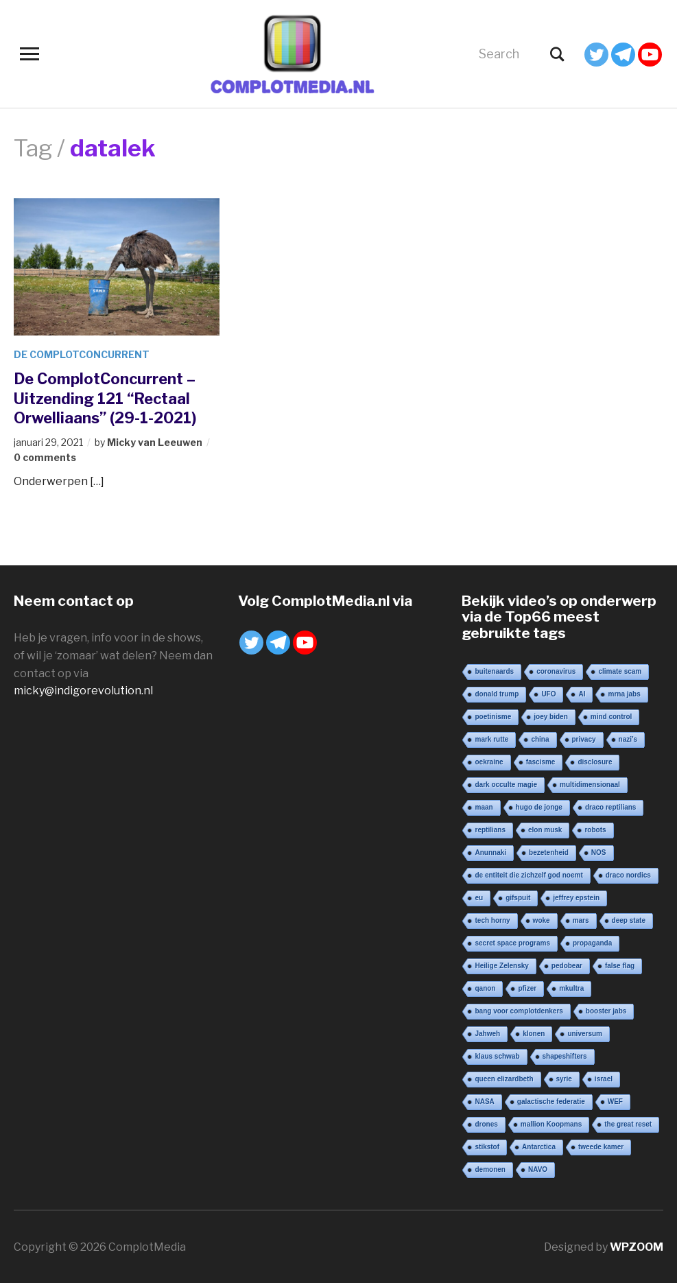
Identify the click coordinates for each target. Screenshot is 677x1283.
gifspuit (518, 898)
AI (581, 694)
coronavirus (555, 671)
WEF (615, 1101)
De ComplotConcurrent (82, 354)
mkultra (571, 988)
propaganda (592, 943)
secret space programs (512, 943)
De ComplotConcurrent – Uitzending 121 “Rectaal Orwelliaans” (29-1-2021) (105, 398)
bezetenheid (549, 852)
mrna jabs (624, 694)
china (540, 739)
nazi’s (628, 739)
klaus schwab (497, 1056)
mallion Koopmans (551, 1124)
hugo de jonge (539, 807)
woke (541, 920)
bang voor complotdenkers (518, 1011)
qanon (485, 988)
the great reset (628, 1124)
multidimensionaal (590, 784)
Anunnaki (490, 852)
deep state (628, 920)
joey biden (550, 716)
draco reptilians (610, 807)
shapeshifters (565, 1056)
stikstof (487, 1147)
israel (604, 1079)
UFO (548, 694)
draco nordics (628, 875)
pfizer (527, 988)
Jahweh (487, 1033)
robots (595, 830)
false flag (619, 965)
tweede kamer (600, 1147)
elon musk (545, 830)
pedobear (566, 965)
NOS (598, 852)
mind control (611, 716)
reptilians (490, 830)
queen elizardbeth (504, 1079)
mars (581, 920)
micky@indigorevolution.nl (83, 690)
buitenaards (494, 671)
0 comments (45, 457)
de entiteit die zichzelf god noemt (528, 875)
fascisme (541, 762)
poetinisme (493, 716)
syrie (564, 1079)
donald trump (497, 694)
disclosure (595, 762)
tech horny (492, 920)
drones (486, 1124)
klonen (534, 1033)
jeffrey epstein (576, 898)
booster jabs (606, 1011)
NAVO (537, 1169)
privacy (584, 739)
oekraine (489, 762)
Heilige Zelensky (501, 965)
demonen (490, 1169)
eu (479, 898)
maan (483, 807)
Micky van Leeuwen (154, 442)
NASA (484, 1101)
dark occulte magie (506, 784)
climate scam (619, 671)
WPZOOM (636, 1246)
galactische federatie (551, 1101)
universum (584, 1033)
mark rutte (491, 739)
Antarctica (539, 1147)
